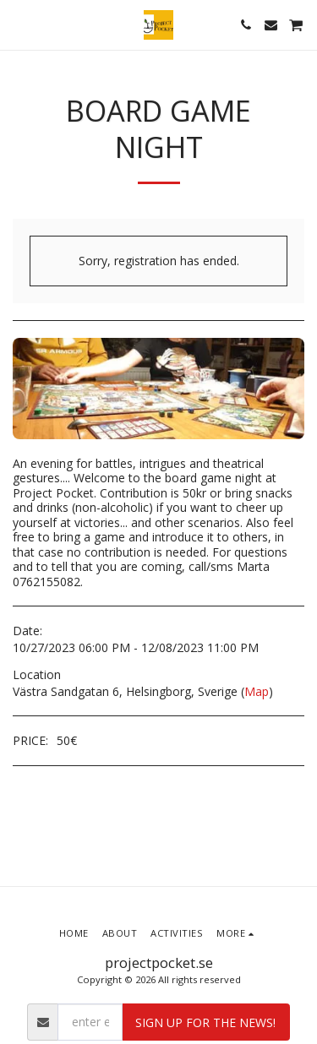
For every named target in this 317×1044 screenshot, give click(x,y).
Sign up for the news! (205, 1022)
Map (256, 691)
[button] (18, 24)
